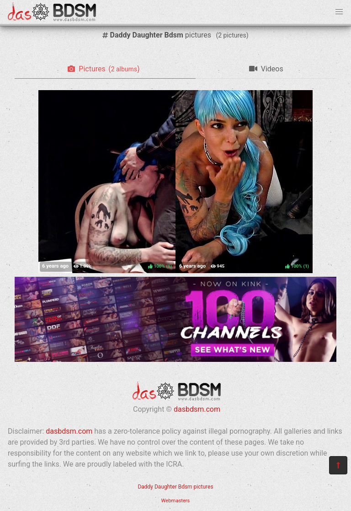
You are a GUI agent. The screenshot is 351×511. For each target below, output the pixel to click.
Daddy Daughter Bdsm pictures (175, 487)
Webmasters (175, 501)
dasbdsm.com (197, 409)
